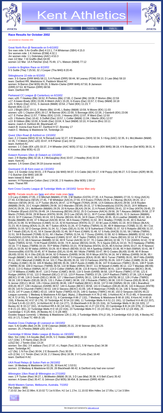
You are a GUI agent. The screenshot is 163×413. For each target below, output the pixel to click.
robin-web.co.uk (93, 408)
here (41, 194)
